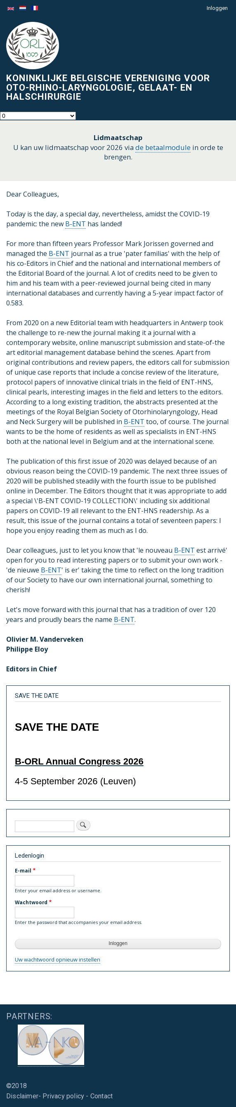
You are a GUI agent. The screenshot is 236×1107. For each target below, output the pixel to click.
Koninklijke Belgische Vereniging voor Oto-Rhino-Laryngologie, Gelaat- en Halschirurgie (108, 87)
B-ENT (75, 223)
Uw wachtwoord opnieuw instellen (57, 959)
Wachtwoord (31, 902)
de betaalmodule (163, 147)
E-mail (23, 870)
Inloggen (217, 8)
